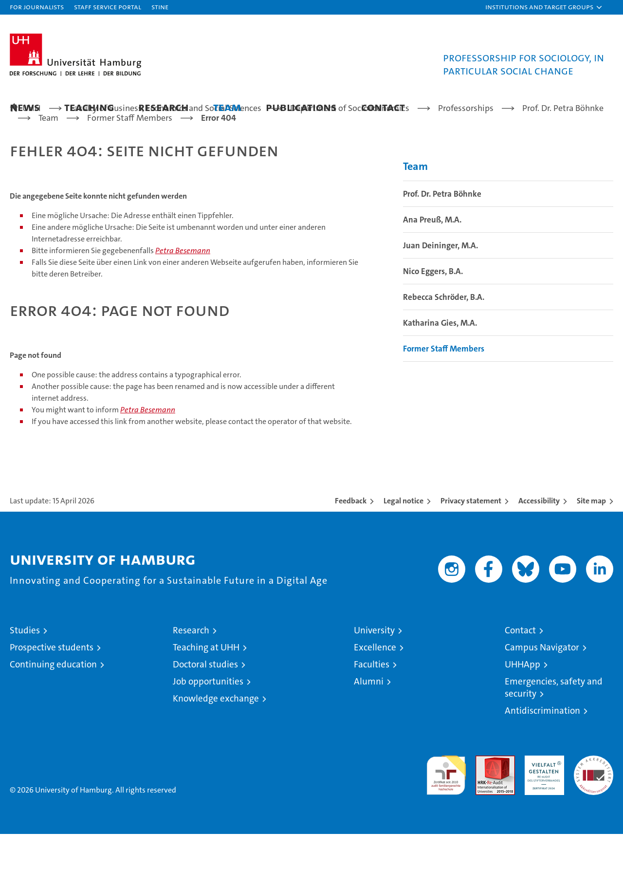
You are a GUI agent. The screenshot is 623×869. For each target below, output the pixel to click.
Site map (591, 536)
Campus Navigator (542, 682)
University (374, 665)
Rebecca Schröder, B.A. (443, 332)
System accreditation (593, 801)
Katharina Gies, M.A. (440, 357)
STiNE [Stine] (159, 6)
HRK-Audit (542, 796)
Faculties (371, 699)
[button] (544, 7)
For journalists (37, 6)
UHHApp (522, 699)
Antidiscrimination (542, 746)
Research (163, 107)
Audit (485, 796)
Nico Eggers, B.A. (433, 306)
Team (227, 107)
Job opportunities (208, 716)
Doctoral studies (205, 699)
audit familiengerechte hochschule (446, 806)
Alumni (369, 716)
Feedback (350, 536)
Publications (301, 107)
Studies (25, 665)
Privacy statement (470, 536)
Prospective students (51, 682)
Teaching (89, 107)
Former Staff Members (443, 383)
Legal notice (403, 536)
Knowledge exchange (216, 733)
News (25, 107)
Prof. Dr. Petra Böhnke (442, 228)
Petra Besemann (182, 285)
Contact (383, 107)
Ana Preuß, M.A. (432, 254)
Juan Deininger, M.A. (440, 280)
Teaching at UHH (206, 682)
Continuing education (53, 699)
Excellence (375, 682)
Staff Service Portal (107, 6)
